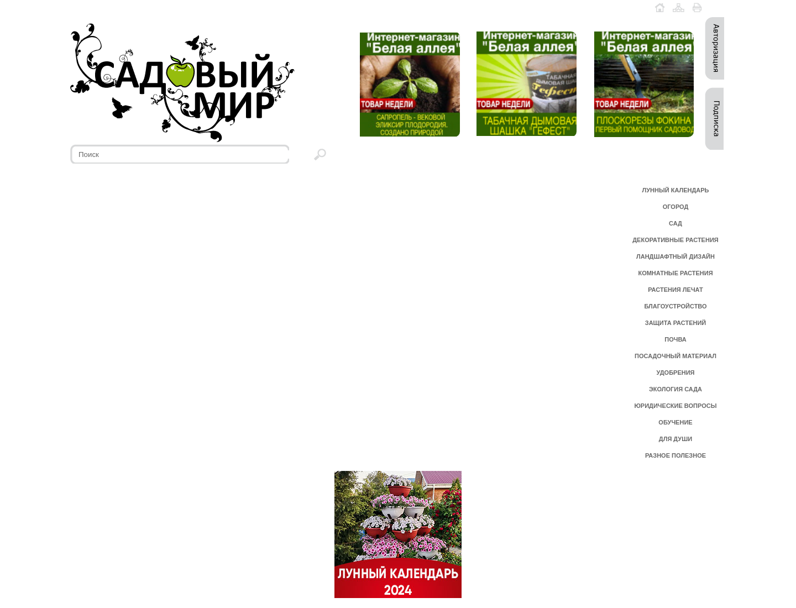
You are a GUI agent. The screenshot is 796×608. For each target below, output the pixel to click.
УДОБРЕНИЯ (675, 372)
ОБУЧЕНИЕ (675, 422)
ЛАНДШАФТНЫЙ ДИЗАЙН (675, 256)
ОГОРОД (676, 206)
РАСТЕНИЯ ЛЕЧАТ (675, 289)
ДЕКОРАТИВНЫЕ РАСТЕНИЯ (675, 240)
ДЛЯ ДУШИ (675, 439)
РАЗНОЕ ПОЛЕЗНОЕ (675, 455)
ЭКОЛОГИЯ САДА (675, 389)
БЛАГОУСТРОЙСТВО (675, 306)
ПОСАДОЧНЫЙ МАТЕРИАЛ (675, 356)
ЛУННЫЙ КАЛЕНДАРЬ (675, 190)
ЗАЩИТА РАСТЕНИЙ (675, 322)
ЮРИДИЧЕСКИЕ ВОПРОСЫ (676, 405)
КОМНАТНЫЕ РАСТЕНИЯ (675, 273)
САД (675, 223)
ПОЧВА (675, 339)
